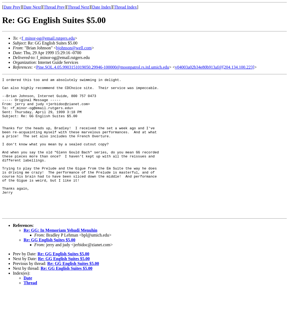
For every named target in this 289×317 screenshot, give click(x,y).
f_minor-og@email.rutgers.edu (48, 38)
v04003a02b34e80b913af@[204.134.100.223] (214, 67)
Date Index (101, 7)
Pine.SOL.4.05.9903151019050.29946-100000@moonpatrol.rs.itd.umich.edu (102, 67)
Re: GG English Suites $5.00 (49, 267)
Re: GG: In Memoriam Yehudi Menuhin (60, 257)
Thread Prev (54, 7)
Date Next (32, 7)
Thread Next (78, 7)
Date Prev (12, 7)
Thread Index (125, 7)
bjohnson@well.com (74, 48)
